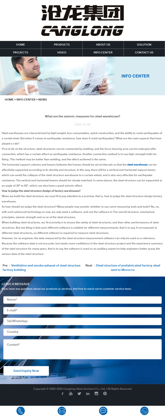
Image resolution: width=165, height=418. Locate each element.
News (42, 99)
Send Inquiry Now (26, 370)
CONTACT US (144, 52)
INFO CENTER (103, 52)
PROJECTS (20, 52)
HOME (20, 44)
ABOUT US (103, 44)
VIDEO (61, 52)
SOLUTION (144, 44)
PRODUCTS (62, 44)
